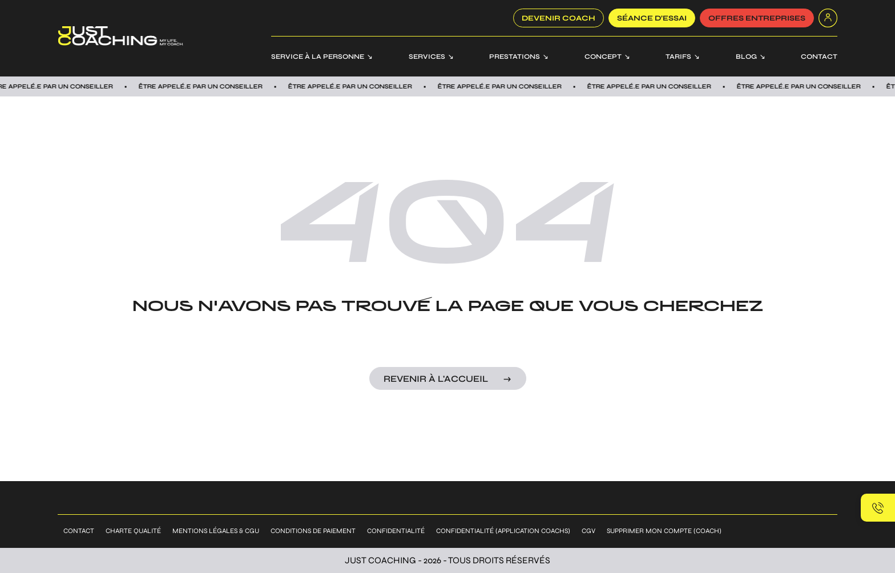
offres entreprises (756, 18)
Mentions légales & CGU (215, 531)
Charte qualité (133, 531)
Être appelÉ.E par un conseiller (355, 86)
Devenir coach (558, 18)
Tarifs (678, 56)
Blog (746, 56)
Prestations (514, 56)
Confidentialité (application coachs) (503, 531)
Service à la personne (317, 56)
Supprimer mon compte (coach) (664, 531)
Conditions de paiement (313, 531)
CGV (588, 531)
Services (427, 56)
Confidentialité (396, 531)
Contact (819, 56)
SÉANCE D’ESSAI (652, 18)
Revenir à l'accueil (436, 378)
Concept (603, 56)
